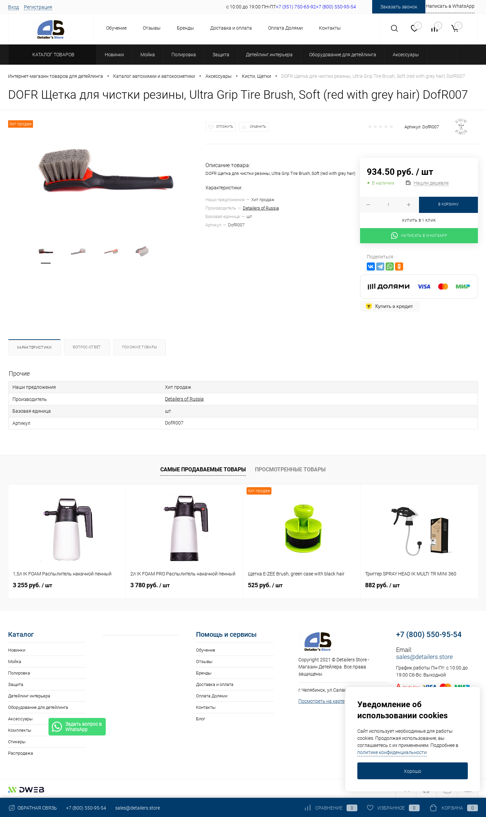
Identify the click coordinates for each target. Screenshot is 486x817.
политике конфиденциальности (392, 752)
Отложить (224, 126)
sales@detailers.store (424, 655)
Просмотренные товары (290, 468)
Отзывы (152, 28)
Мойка (14, 660)
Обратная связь (32, 808)
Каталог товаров (52, 55)
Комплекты (19, 729)
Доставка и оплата (231, 28)
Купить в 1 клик (419, 220)
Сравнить (258, 126)
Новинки (16, 649)
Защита (15, 683)
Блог (200, 717)
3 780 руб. (150, 584)
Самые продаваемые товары (203, 468)
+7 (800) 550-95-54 (429, 633)
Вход (13, 7)
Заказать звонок (398, 6)
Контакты (330, 28)
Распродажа (20, 752)
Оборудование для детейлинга (38, 706)
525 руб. (265, 584)
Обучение (116, 28)
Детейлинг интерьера (29, 694)
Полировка (19, 671)
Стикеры (17, 740)
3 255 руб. (32, 584)
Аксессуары (20, 717)
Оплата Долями (285, 28)
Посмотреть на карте (321, 700)
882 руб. (382, 584)
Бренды (185, 28)
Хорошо (412, 771)
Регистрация (38, 7)
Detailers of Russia (261, 208)
